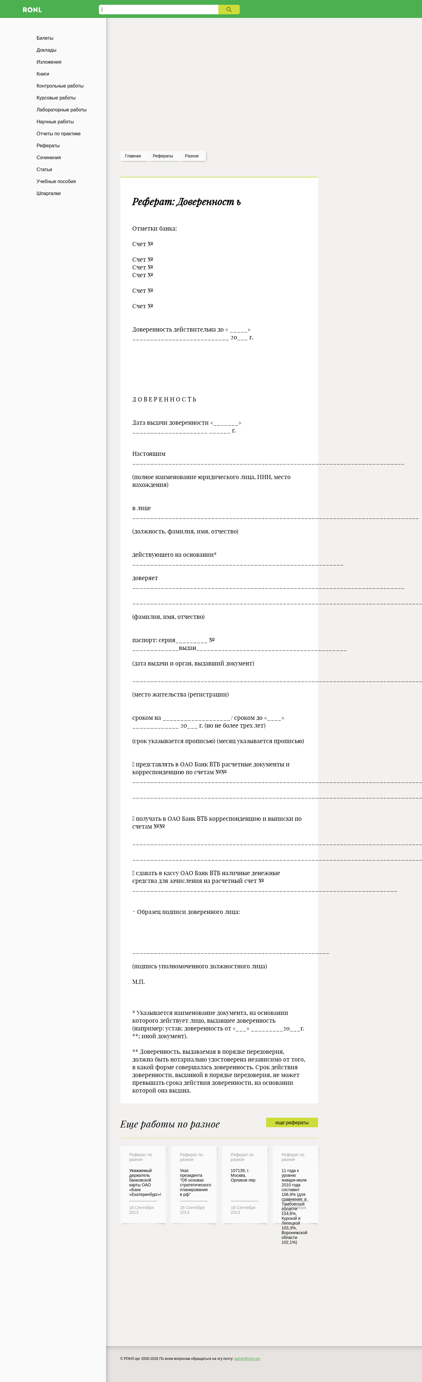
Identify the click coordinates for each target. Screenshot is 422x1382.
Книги (43, 73)
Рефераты (48, 145)
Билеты (45, 38)
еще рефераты (292, 1122)
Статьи (44, 169)
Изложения (49, 62)
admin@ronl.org (247, 1359)
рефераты (163, 156)
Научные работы (55, 121)
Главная (133, 156)
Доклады (46, 50)
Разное (192, 156)
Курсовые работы (56, 97)
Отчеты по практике (59, 133)
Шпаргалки (49, 193)
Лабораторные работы (62, 109)
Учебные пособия (56, 181)
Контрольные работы (60, 85)
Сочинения (49, 157)
